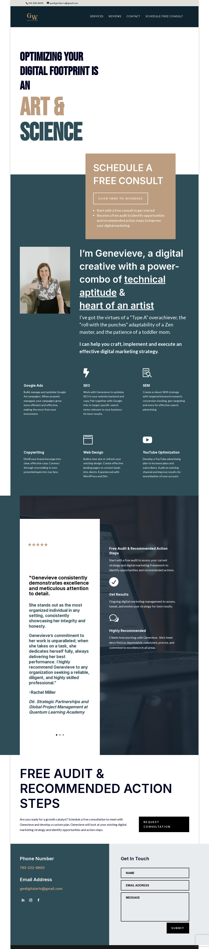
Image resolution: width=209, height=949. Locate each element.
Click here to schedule (120, 198)
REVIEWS (115, 16)
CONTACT (133, 16)
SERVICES (96, 16)
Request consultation (157, 824)
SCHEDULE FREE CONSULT (164, 16)
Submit (177, 928)
